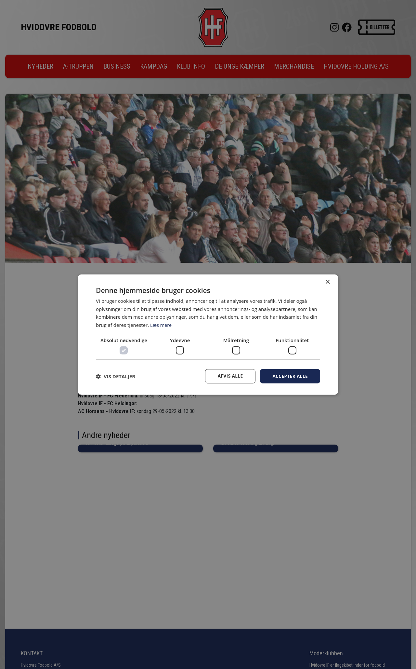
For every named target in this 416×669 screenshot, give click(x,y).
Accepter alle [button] (290, 376)
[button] (115, 376)
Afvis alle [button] (229, 376)
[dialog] (208, 334)
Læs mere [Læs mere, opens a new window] (161, 324)
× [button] (327, 281)
